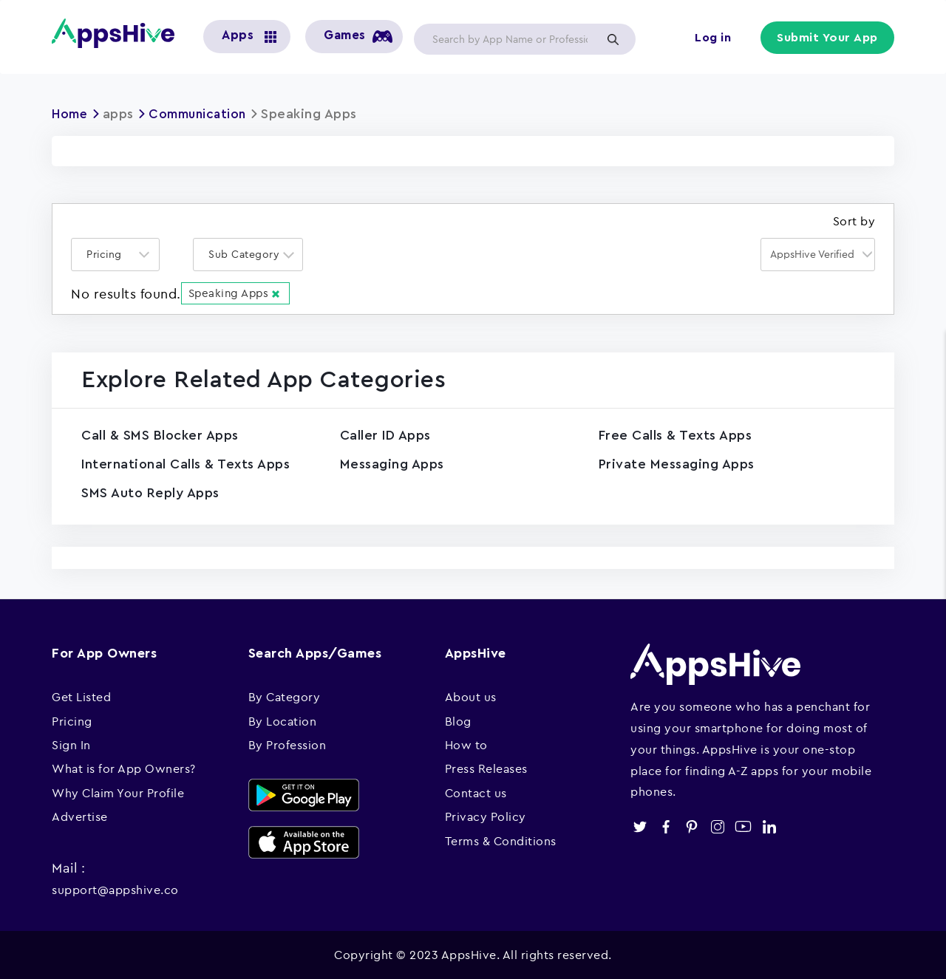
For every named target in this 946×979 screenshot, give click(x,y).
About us (471, 696)
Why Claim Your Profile (118, 792)
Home (71, 113)
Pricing (72, 719)
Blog (458, 719)
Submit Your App (828, 38)
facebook (665, 825)
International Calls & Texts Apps (185, 463)
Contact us (476, 792)
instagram (717, 825)
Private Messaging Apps (677, 463)
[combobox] (115, 253)
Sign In (71, 744)
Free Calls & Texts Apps (675, 434)
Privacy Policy (485, 815)
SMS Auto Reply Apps (150, 492)
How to (466, 744)
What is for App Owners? (124, 767)
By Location (282, 719)
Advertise (80, 815)
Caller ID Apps (385, 434)
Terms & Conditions (501, 839)
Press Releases (486, 767)
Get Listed (81, 696)
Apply (612, 39)
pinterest (691, 825)
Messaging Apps (392, 463)
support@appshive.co (115, 888)
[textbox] (109, 254)
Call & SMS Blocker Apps (160, 434)
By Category (284, 696)
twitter (639, 825)
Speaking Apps (235, 292)
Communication (204, 113)
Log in (713, 38)
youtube (743, 825)
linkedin (769, 825)
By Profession (287, 744)
